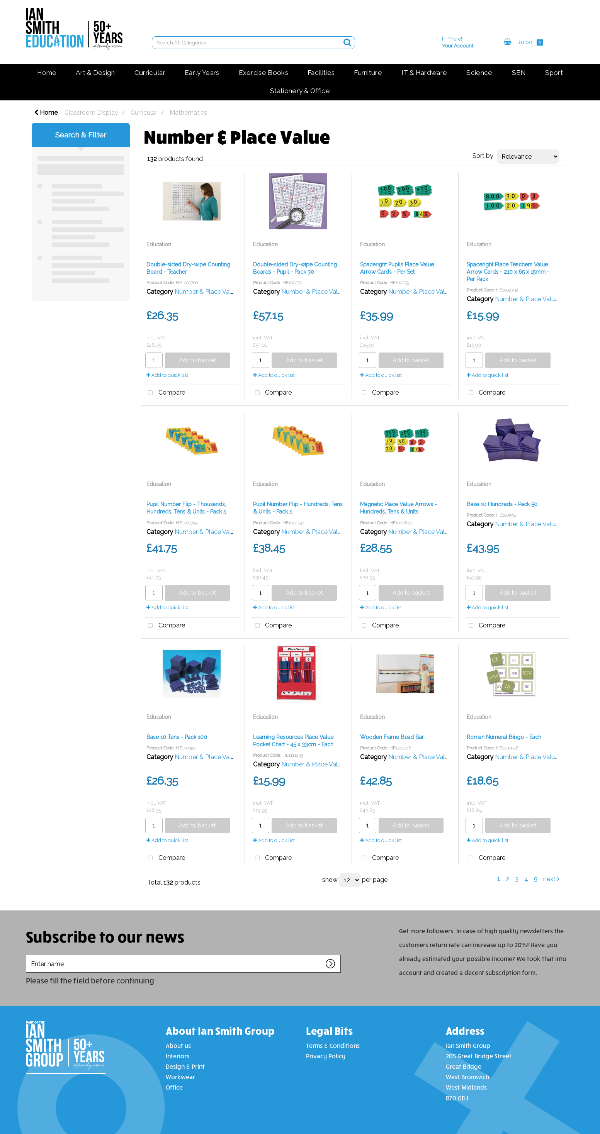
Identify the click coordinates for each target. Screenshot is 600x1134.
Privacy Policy (325, 1055)
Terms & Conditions (333, 1045)
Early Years (202, 72)
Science (479, 72)
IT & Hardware (424, 72)
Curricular (149, 72)
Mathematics (188, 112)
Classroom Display (91, 112)
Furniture (368, 72)
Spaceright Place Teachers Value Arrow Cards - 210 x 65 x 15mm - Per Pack (508, 271)
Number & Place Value (206, 291)
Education (158, 244)
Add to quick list (167, 375)
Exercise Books (263, 72)
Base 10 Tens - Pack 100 (176, 737)
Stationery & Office (300, 91)
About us (178, 1045)
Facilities (321, 72)
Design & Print (185, 1066)
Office (174, 1087)
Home (46, 72)
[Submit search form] (347, 42)
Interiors (177, 1055)
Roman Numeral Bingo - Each (504, 737)
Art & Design (95, 72)
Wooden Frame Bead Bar (392, 737)
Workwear (180, 1076)
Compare (164, 393)
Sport (554, 72)
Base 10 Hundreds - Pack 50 (502, 504)
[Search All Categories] (253, 42)
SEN (519, 72)
